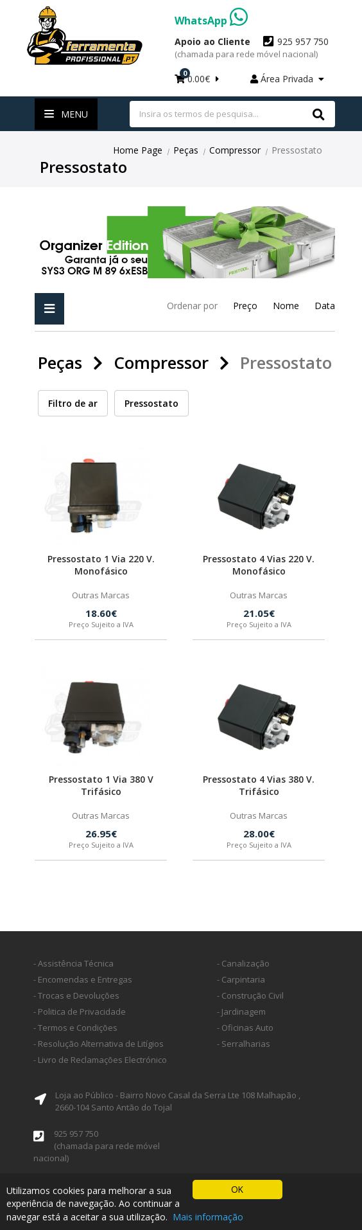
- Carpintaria (241, 979)
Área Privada (287, 79)
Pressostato (151, 403)
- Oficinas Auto (245, 1027)
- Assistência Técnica (73, 963)
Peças (185, 150)
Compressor (235, 150)
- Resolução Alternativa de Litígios (98, 1043)
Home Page (137, 150)
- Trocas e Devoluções (76, 995)
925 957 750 (252, 47)
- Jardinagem (241, 1011)
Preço (245, 305)
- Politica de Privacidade (79, 1011)
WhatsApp (211, 20)
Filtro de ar (73, 403)
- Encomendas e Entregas (82, 979)
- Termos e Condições (75, 1027)
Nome (286, 305)
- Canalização (243, 963)
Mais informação (208, 1217)
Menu (66, 114)
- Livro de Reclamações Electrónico (100, 1059)
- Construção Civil (250, 995)
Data (325, 305)
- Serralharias (243, 1043)
